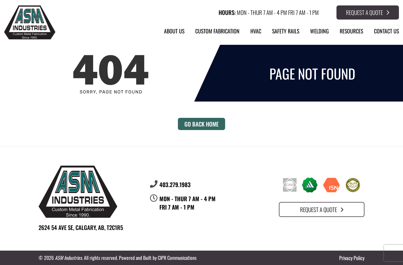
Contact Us (386, 31)
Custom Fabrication (217, 31)
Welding (319, 31)
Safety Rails (285, 31)
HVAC (255, 31)
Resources (351, 31)
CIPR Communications (177, 257)
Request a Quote (367, 12)
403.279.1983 (175, 184)
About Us (174, 31)
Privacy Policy (351, 257)
